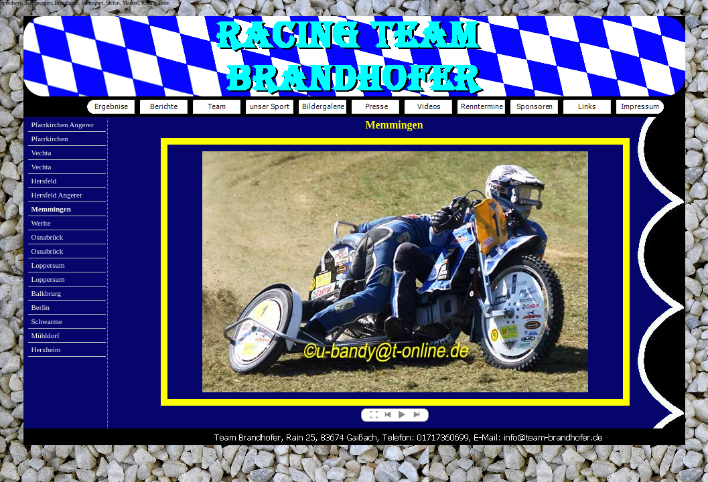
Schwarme (46, 321)
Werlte (41, 223)
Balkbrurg (46, 293)
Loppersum (48, 265)
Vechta (41, 153)
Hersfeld (44, 181)
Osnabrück (47, 237)
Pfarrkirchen (49, 139)
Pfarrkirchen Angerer (62, 124)
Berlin (40, 307)
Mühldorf (45, 335)
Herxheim (46, 349)
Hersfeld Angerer (56, 195)
